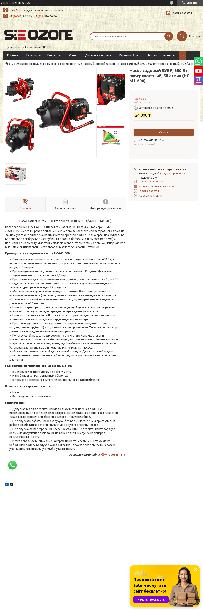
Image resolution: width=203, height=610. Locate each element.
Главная (12, 55)
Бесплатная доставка (152, 181)
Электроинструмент (30, 63)
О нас (73, 55)
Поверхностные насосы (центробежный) (88, 63)
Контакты (54, 55)
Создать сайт (9, 2)
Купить (163, 132)
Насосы (52, 63)
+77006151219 (115, 454)
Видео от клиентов (161, 55)
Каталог (31, 55)
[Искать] (168, 36)
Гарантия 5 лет (129, 55)
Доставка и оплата (98, 55)
